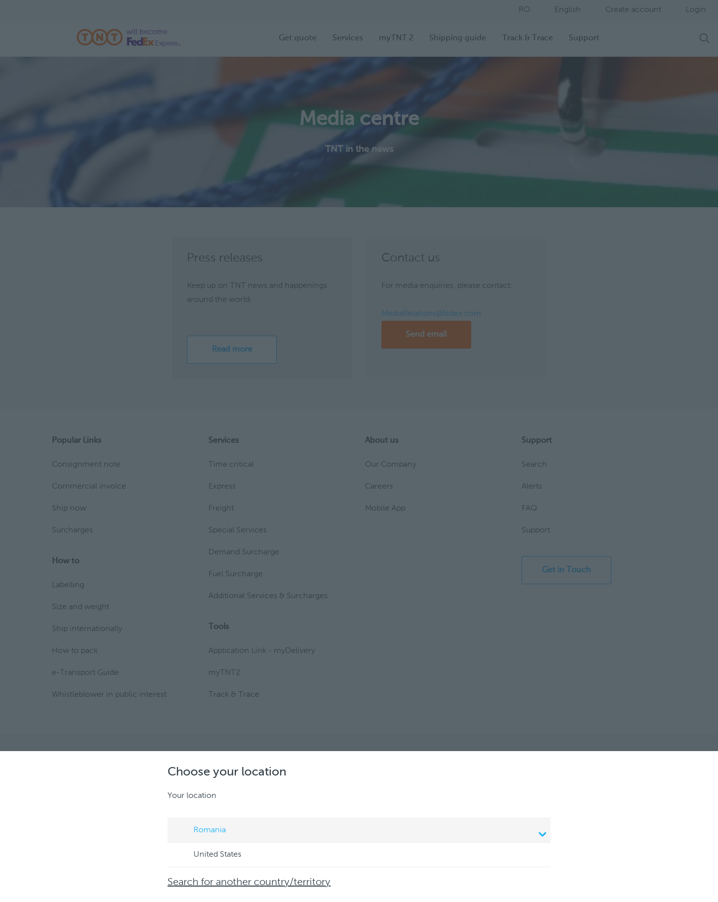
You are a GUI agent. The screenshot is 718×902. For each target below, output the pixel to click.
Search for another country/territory (249, 883)
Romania (360, 831)
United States (208, 855)
